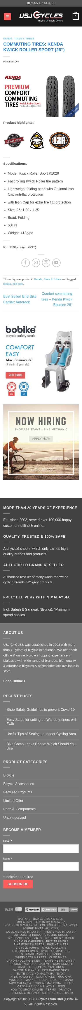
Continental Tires (49, 967)
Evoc (61, 973)
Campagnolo (63, 964)
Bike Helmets (57, 944)
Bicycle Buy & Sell (48, 918)
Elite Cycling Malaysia (35, 973)
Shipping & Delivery (58, 992)
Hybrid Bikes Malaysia (41, 928)
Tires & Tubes (24, 38)
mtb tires (17, 283)
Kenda (8, 38)
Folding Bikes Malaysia (59, 925)
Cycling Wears (54, 947)
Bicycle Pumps (27, 947)
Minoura (16, 980)
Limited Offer (13, 801)
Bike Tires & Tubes (59, 938)
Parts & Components (19, 809)
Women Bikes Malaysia (24, 931)
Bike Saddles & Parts (25, 938)
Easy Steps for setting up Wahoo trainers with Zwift (42, 722)
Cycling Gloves (25, 951)
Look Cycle (45, 976)
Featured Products (17, 792)
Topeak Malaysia (47, 983)
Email (7, 841)
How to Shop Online (26, 989)
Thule (68, 983)
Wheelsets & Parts (31, 957)
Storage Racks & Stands (41, 954)
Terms (51, 989)
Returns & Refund (24, 992)
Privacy (65, 989)
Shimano (66, 980)
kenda (7, 283)
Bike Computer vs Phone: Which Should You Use (41, 746)
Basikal (24, 918)
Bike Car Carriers (28, 941)
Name (7, 858)
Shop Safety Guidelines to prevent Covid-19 (41, 709)
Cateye (44, 964)
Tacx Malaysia (20, 983)
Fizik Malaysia (22, 976)
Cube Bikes (58, 957)
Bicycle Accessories (18, 784)
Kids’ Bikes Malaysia (60, 931)
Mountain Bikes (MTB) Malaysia (41, 922)
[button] (7, 16)
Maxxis (31, 980)
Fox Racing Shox (55, 970)
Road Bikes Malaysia (20, 925)
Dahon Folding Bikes (23, 960)
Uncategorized (14, 817)
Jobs (61, 986)
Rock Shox (48, 980)
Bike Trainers (57, 941)
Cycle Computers (55, 951)
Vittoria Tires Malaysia (36, 986)
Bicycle (8, 775)
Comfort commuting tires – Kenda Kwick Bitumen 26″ (56, 299)
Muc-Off (64, 976)
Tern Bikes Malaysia (59, 960)
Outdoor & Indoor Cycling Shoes (41, 934)
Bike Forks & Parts (29, 944)
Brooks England (22, 964)
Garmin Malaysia (26, 970)
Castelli (25, 967)
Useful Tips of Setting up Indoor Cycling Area (41, 734)
